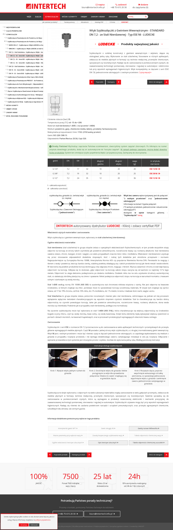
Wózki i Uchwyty (70, 16)
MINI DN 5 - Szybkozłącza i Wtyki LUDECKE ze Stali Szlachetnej (29, 49)
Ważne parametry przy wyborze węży (67, 435)
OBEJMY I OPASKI (11, 109)
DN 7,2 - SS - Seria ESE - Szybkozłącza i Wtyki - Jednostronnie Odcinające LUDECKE (36, 56)
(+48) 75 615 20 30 (68, 513)
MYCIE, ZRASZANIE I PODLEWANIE (17, 116)
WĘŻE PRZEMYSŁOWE (13, 27)
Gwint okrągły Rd (108, 428)
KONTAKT (124, 22)
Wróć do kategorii (159, 82)
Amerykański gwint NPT (67, 428)
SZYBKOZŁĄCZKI (11, 34)
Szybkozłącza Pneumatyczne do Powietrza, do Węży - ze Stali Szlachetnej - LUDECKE (35, 42)
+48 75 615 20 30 (119, 6)
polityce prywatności (42, 520)
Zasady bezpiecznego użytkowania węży (108, 435)
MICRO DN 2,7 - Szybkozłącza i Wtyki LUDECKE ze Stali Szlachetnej (30, 45)
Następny (114, 82)
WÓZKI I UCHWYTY (12, 105)
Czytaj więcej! (145, 72)
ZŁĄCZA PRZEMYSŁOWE (14, 31)
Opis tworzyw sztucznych (108, 442)
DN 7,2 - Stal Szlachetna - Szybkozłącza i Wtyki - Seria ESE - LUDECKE (31, 52)
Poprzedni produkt (58, 454)
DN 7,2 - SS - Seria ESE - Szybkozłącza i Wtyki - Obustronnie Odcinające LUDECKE (36, 63)
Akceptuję (24, 525)
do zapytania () (140, 6)
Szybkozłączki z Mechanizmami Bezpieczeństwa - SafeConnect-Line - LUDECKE (33, 88)
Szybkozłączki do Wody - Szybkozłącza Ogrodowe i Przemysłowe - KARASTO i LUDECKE (36, 102)
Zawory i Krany (99, 16)
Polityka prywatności (101, 526)
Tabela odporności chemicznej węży (148, 435)
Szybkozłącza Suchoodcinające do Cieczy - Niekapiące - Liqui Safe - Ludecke (32, 95)
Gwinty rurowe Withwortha (148, 428)
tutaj (140, 215)
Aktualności (85, 22)
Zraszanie (115, 16)
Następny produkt (81, 454)
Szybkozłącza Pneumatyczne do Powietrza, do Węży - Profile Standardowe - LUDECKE (35, 38)
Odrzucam (34, 525)
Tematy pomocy (69, 22)
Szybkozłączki (52, 16)
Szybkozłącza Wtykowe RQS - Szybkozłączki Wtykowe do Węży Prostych (31, 98)
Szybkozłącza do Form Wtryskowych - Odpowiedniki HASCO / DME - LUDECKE (33, 84)
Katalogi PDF (99, 22)
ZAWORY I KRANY (11, 112)
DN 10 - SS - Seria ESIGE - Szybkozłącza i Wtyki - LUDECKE (27, 70)
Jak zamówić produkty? (50, 22)
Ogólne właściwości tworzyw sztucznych (67, 442)
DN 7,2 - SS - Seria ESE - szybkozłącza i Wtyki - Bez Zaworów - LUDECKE (33, 59)
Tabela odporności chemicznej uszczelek (148, 442)
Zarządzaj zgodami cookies (118, 526)
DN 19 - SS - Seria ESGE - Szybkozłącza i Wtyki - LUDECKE (27, 73)
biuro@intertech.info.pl (93, 6)
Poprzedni (96, 82)
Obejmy (85, 16)
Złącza (38, 16)
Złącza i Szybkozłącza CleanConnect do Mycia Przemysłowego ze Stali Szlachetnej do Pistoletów (39, 91)
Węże (29, 16)
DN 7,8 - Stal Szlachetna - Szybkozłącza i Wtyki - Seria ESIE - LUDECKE (31, 66)
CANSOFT (141, 526)
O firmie (112, 22)
